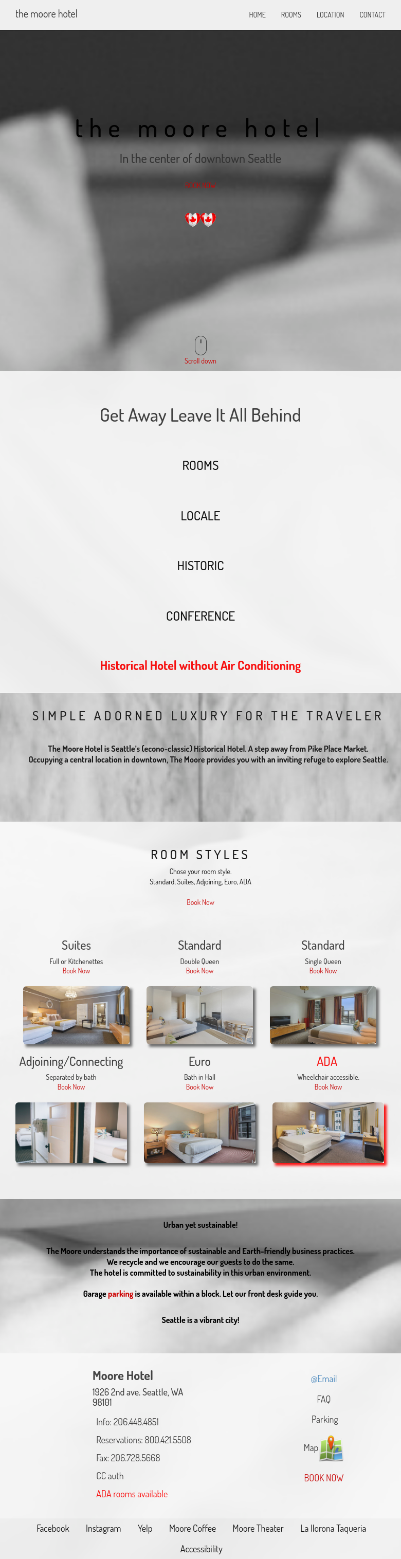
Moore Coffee (191, 1528)
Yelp (144, 1528)
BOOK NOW (200, 185)
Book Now (200, 902)
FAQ (324, 1399)
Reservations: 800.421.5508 (142, 1439)
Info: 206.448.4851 (126, 1421)
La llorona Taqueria (333, 1528)
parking (120, 1294)
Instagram (102, 1528)
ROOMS (291, 14)
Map (324, 1449)
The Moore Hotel (46, 13)
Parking (323, 1419)
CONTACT (372, 14)
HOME (257, 14)
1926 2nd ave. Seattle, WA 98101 (138, 1397)
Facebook (52, 1528)
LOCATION (330, 14)
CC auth (108, 1475)
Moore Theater (257, 1528)
